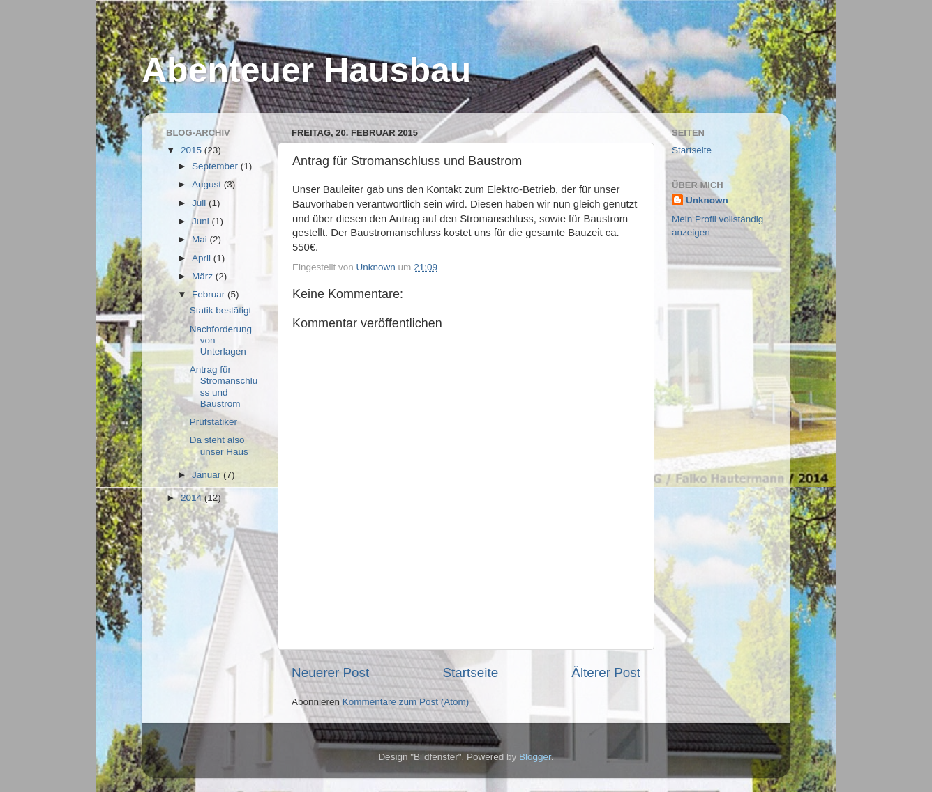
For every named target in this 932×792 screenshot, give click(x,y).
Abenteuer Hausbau (306, 70)
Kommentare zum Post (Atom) (406, 702)
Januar (207, 474)
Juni (202, 221)
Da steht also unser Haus (219, 445)
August (208, 184)
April (202, 258)
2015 (192, 150)
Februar (209, 294)
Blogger (535, 757)
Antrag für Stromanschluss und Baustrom (224, 386)
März (204, 276)
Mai (201, 239)
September (216, 166)
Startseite (470, 672)
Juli (200, 203)
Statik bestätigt (221, 310)
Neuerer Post (330, 672)
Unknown (707, 200)
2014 (192, 497)
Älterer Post (605, 672)
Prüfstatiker (213, 422)
